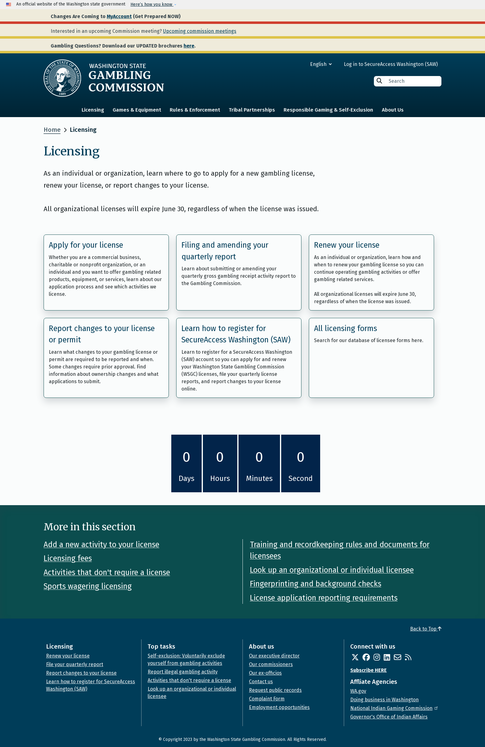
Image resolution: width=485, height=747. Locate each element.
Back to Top (425, 629)
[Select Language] (299, 64)
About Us (393, 110)
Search (379, 81)
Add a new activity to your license (101, 544)
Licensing (93, 110)
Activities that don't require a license (107, 572)
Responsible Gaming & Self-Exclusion (328, 110)
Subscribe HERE (368, 670)
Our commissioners (271, 664)
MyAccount (119, 16)
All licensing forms (345, 328)
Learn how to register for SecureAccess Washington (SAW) (235, 334)
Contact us (261, 681)
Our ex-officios (265, 673)
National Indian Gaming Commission (394, 708)
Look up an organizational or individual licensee (332, 570)
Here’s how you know (151, 4)
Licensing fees (68, 558)
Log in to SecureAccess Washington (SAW (390, 64)
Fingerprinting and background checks (315, 584)
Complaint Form (267, 699)
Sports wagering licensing (88, 586)
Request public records (275, 690)
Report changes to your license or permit (102, 334)
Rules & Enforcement (195, 110)
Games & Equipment (137, 110)
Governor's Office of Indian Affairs (389, 717)
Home (52, 129)
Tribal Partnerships (252, 110)
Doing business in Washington (384, 700)
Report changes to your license (81, 673)
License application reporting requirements (324, 598)
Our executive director (274, 656)
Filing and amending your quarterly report (224, 251)
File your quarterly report (74, 664)
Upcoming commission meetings (199, 31)
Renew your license (346, 245)
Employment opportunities (279, 707)
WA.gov (358, 691)
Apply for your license (86, 245)
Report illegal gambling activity (183, 672)
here (189, 46)
